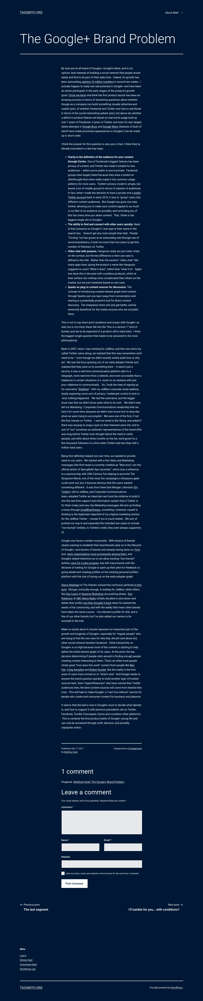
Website (65, 856)
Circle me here (77, 95)
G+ (136, 487)
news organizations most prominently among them (97, 554)
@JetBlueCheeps (90, 509)
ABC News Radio (86, 598)
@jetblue (84, 389)
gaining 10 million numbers (98, 81)
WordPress (176, 987)
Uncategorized (135, 748)
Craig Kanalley (75, 669)
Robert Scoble (98, 669)
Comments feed (28, 964)
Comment (67, 807)
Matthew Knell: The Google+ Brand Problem (99, 782)
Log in (23, 955)
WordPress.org (28, 969)
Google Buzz (89, 126)
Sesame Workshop (93, 594)
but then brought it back (97, 603)
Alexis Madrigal (70, 585)
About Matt (171, 12)
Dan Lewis (72, 594)
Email (107, 840)
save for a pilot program (85, 563)
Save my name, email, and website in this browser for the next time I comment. (102, 873)
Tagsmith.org (31, 12)
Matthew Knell (70, 752)
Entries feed (26, 960)
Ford (137, 549)
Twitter (65, 491)
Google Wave (110, 126)
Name (65, 840)
